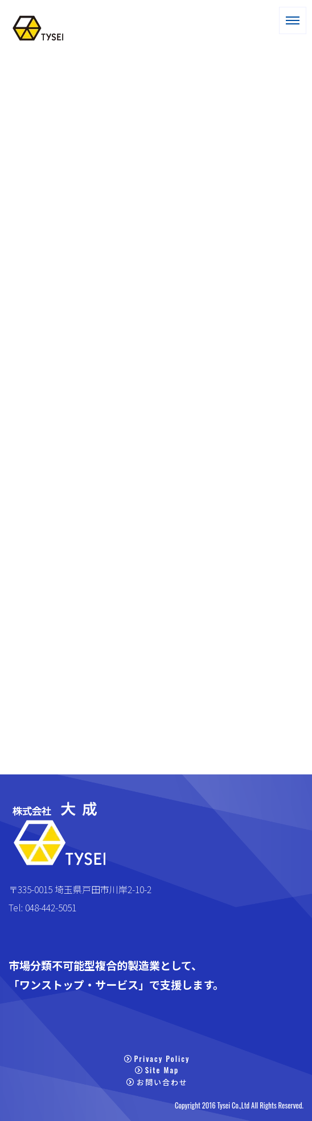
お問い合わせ (157, 1081)
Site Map (157, 1070)
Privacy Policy (157, 1058)
